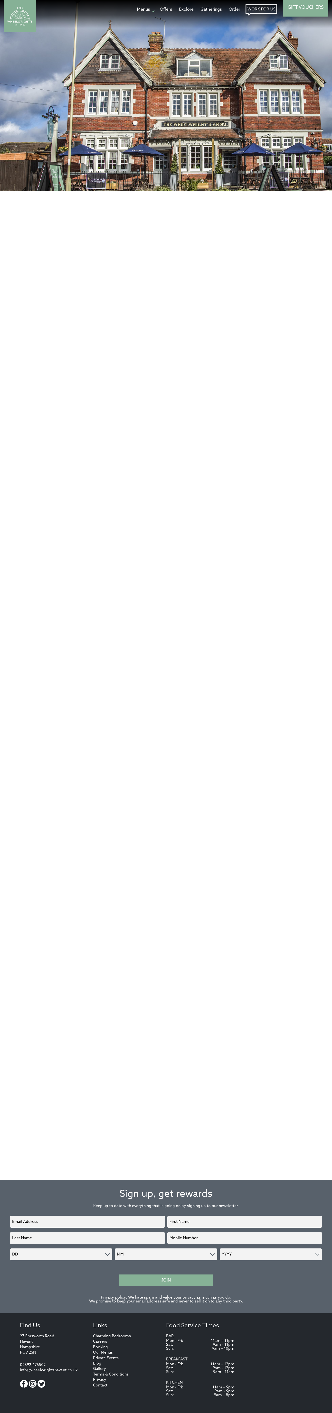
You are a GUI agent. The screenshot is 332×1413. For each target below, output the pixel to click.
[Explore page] (186, 10)
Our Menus (103, 1353)
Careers (100, 1342)
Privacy (99, 1380)
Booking (100, 1347)
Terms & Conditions (111, 1374)
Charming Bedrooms (112, 1336)
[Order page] (234, 10)
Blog (97, 1364)
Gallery (99, 1369)
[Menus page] (144, 10)
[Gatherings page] (211, 10)
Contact (100, 1385)
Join (166, 1280)
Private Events (106, 1358)
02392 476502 (33, 1365)
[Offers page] (166, 10)
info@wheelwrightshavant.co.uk (48, 1370)
